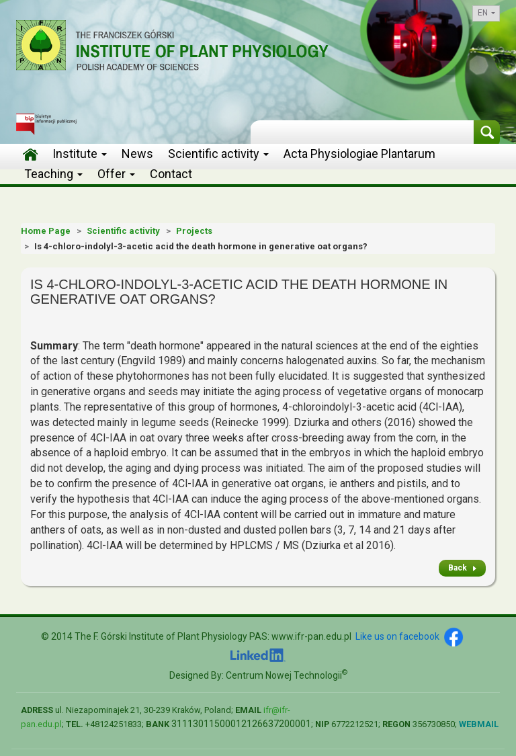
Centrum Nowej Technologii (286, 675)
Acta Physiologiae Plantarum (359, 153)
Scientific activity (218, 153)
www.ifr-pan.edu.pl (311, 636)
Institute (79, 153)
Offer (116, 174)
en (486, 12)
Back (457, 568)
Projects (194, 231)
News (137, 153)
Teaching (53, 174)
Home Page (46, 231)
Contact (171, 174)
